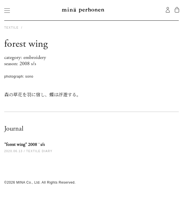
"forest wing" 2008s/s (24, 144)
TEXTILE (12, 27)
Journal (13, 128)
